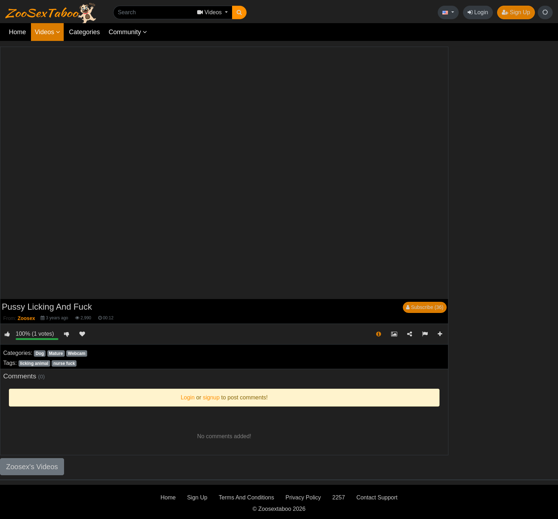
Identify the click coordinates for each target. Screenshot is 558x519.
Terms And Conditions (246, 497)
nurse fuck (64, 363)
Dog (40, 353)
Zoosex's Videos (32, 467)
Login (478, 12)
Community (128, 32)
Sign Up (516, 12)
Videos (47, 32)
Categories (84, 32)
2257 (338, 497)
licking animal (34, 363)
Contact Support (377, 497)
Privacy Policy (303, 497)
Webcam (76, 353)
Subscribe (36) (424, 307)
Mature (56, 353)
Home (17, 32)
